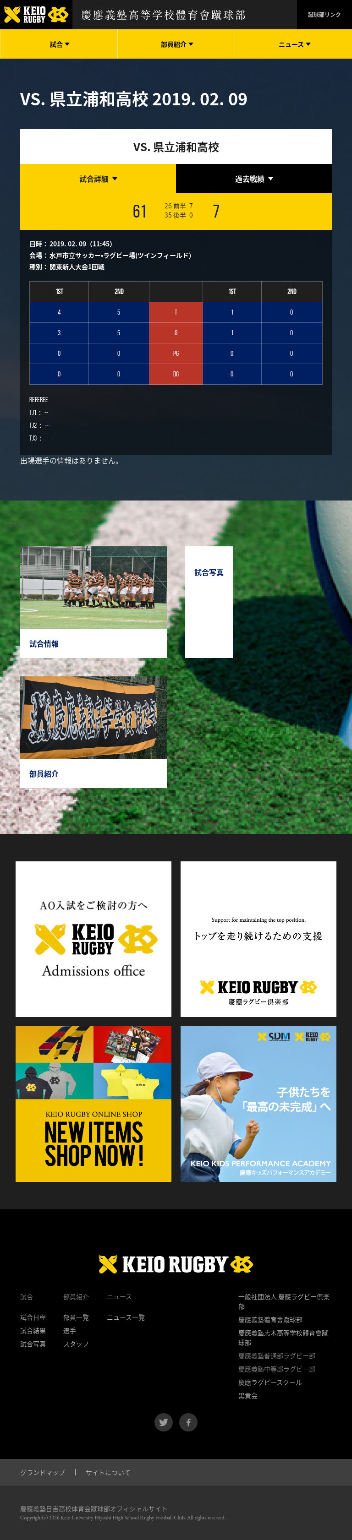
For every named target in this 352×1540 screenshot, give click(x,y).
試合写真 (33, 1343)
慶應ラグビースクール (270, 1382)
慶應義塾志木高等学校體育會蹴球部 (283, 1337)
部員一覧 (76, 1317)
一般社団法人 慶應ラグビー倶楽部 (284, 1301)
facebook (188, 1422)
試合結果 (33, 1330)
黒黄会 (248, 1395)
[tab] (98, 178)
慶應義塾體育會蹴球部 (270, 1319)
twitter (163, 1422)
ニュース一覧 (126, 1317)
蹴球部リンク (324, 15)
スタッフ (76, 1343)
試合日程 (33, 1317)
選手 (69, 1330)
